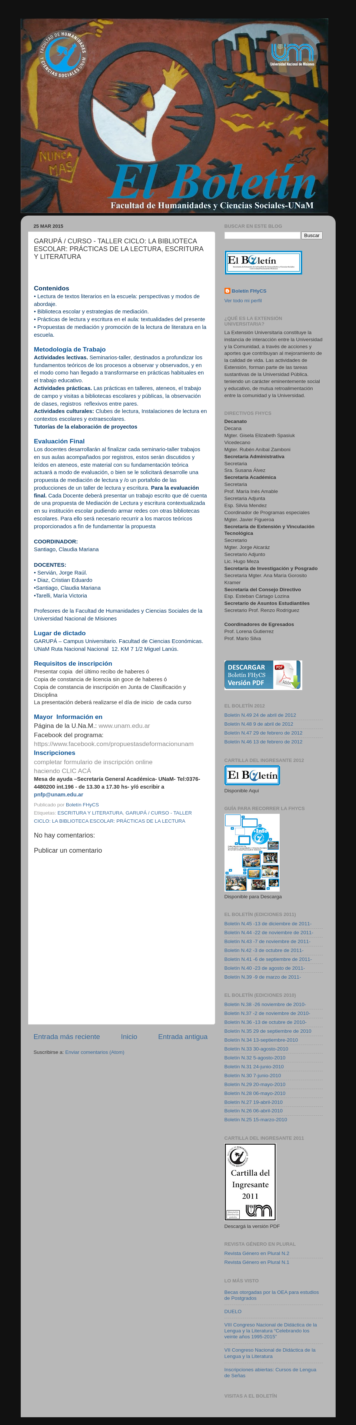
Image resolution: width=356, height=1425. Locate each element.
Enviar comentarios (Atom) (94, 1052)
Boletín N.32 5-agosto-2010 (255, 1058)
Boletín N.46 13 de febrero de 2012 (263, 742)
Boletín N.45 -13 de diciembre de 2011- (268, 923)
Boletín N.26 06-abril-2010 (253, 1110)
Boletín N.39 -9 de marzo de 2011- (262, 977)
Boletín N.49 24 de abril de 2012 (260, 715)
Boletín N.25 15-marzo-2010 (255, 1119)
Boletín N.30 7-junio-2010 (252, 1075)
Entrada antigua (182, 1037)
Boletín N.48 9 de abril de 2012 (258, 724)
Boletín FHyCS (249, 291)
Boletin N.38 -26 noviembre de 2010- (265, 1004)
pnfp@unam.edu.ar (58, 795)
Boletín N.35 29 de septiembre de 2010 (268, 1031)
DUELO (233, 1311)
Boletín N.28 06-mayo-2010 (255, 1093)
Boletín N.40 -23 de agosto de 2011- (264, 968)
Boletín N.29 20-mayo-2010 (255, 1084)
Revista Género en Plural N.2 (257, 1253)
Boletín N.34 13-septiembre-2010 (261, 1040)
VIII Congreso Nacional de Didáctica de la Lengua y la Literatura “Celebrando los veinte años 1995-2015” (270, 1330)
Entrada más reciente (67, 1037)
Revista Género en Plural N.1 (257, 1262)
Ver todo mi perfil (243, 300)
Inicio (129, 1037)
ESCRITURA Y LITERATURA (90, 813)
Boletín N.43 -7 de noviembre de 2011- (267, 941)
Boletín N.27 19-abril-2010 (253, 1102)
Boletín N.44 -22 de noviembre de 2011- (268, 932)
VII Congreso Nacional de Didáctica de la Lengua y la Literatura (270, 1353)
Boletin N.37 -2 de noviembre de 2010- (267, 1013)
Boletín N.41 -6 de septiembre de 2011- (268, 959)
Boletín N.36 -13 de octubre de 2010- (265, 1022)
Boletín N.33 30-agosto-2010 (256, 1049)
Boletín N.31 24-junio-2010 (254, 1066)
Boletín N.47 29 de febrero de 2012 (263, 733)
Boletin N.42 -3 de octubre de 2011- (264, 950)
